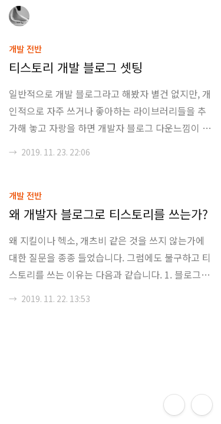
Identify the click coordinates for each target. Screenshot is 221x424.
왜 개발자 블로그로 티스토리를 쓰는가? (108, 214)
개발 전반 (25, 48)
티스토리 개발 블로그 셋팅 (76, 67)
